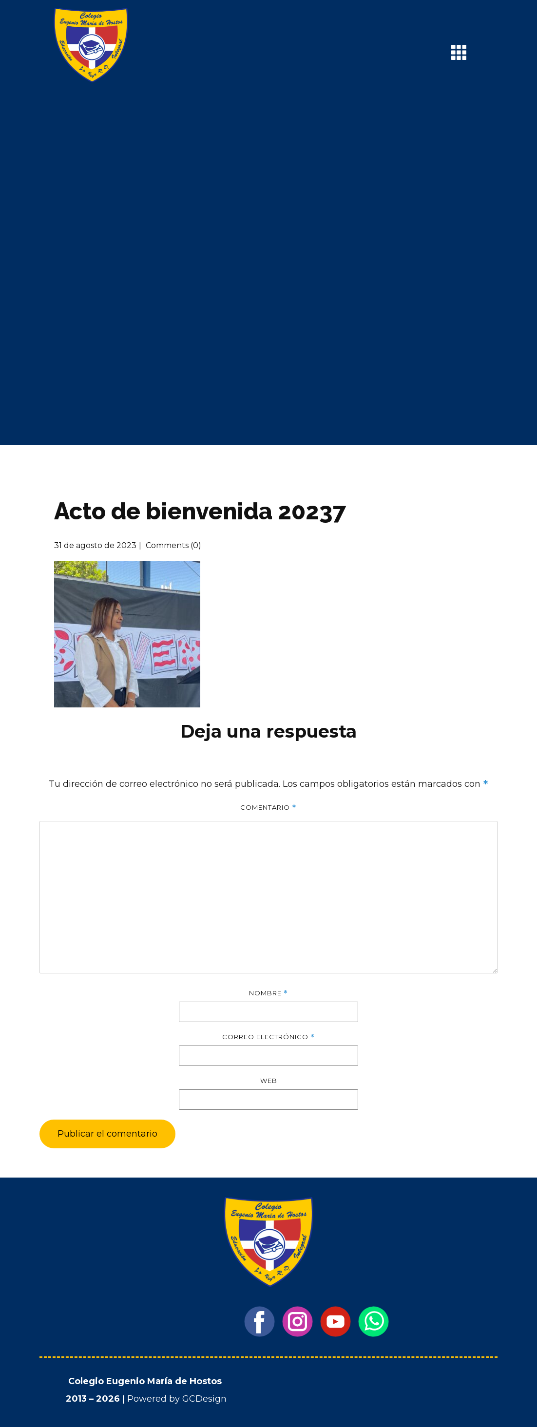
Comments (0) (172, 545)
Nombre (268, 993)
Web (268, 1081)
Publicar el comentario (107, 1133)
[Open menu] (459, 52)
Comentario (268, 807)
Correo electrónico (268, 1037)
